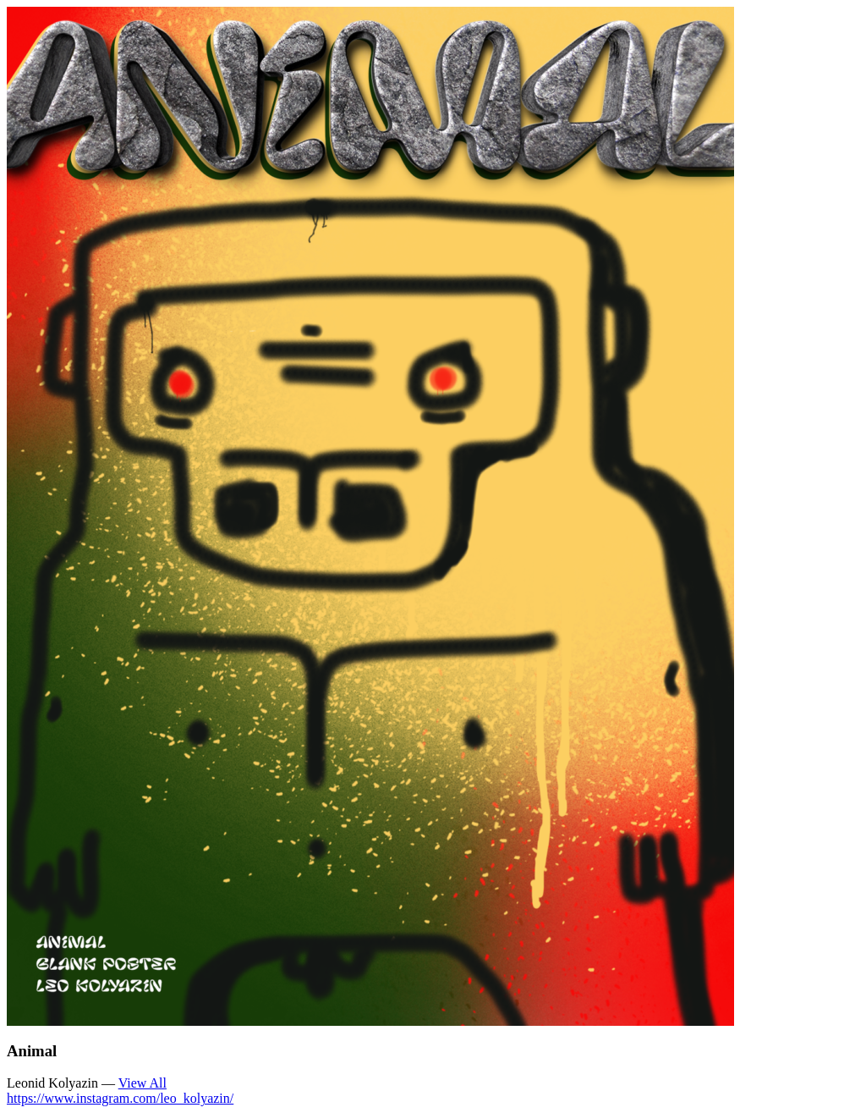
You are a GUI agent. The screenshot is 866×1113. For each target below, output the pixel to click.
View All (142, 1083)
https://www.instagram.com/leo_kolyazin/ (120, 1098)
